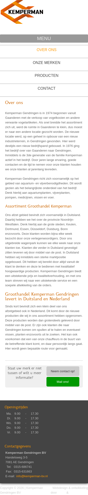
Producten (46, 76)
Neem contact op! (63, 371)
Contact (46, 88)
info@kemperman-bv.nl (32, 476)
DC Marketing (78, 492)
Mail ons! (63, 381)
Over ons (46, 50)
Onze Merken (46, 63)
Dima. (62, 492)
